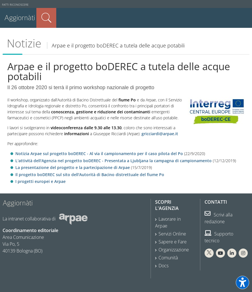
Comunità (168, 258)
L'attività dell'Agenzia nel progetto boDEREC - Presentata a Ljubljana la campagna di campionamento (113, 160)
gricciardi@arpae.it (160, 133)
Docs (163, 265)
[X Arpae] (209, 253)
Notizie (24, 43)
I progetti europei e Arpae (40, 181)
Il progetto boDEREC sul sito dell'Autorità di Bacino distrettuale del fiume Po (89, 174)
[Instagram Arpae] (243, 253)
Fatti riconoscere (15, 5)
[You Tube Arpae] (220, 253)
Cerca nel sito (46, 18)
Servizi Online (172, 234)
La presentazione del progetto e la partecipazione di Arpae (72, 167)
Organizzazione (174, 250)
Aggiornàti (19, 18)
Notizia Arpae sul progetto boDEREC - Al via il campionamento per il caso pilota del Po (99, 153)
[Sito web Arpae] (73, 219)
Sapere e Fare (173, 242)
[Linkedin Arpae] (231, 253)
